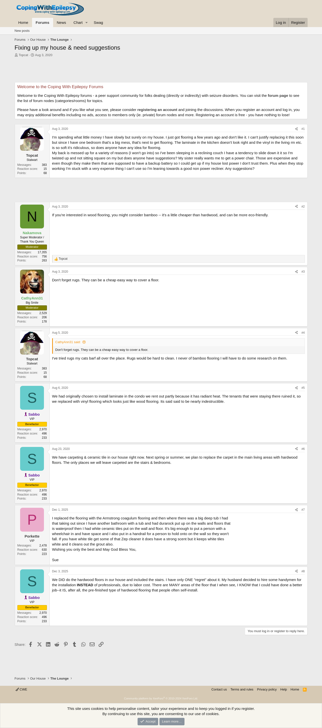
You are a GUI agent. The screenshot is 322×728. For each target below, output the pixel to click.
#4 (303, 332)
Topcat (23, 55)
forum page (278, 95)
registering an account (157, 110)
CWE (21, 689)
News (61, 22)
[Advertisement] (161, 71)
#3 (303, 271)
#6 (303, 449)
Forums (42, 22)
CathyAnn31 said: (68, 342)
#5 (303, 388)
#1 (303, 129)
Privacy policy (267, 689)
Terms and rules (241, 689)
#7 (303, 509)
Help (283, 689)
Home (23, 22)
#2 (303, 206)
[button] (86, 22)
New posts (22, 31)
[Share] (296, 129)
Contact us (219, 689)
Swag (98, 22)
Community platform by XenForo (161, 698)
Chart (78, 22)
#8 (303, 571)
